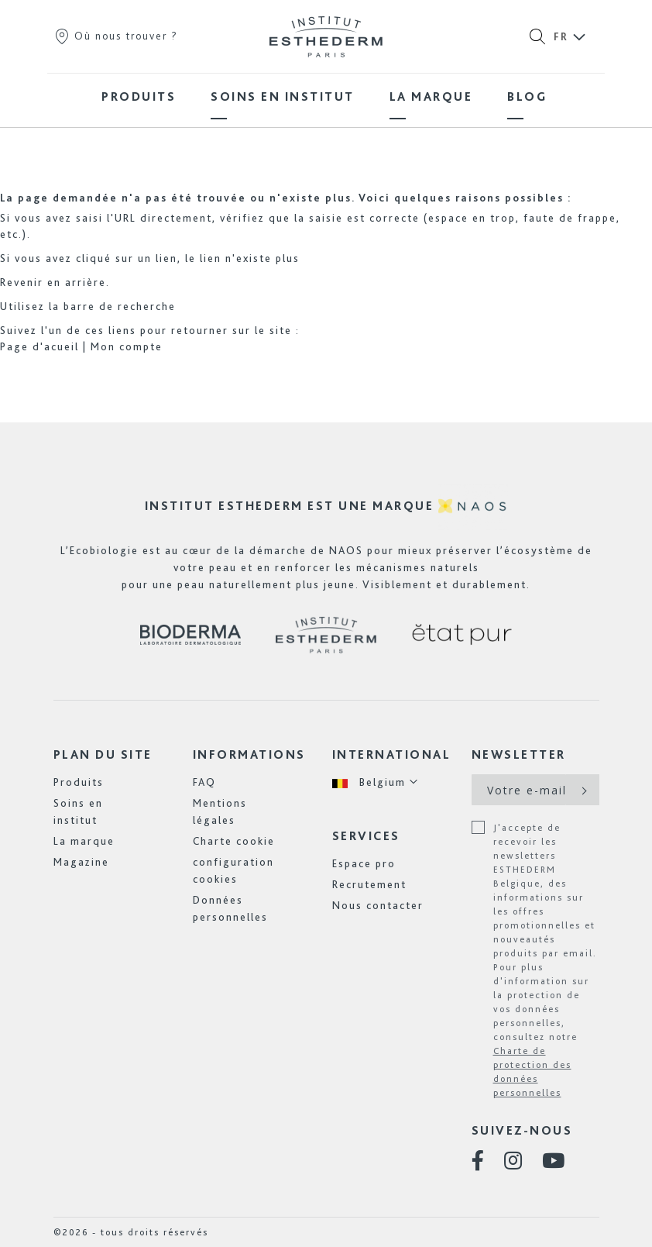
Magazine (81, 862)
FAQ (204, 782)
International (391, 754)
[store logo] (326, 36)
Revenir (21, 282)
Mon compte (127, 346)
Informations (249, 754)
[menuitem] (138, 96)
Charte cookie (234, 841)
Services (366, 835)
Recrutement (369, 884)
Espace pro (364, 863)
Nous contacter (378, 905)
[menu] (326, 96)
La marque (84, 841)
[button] (375, 782)
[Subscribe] (582, 789)
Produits (78, 782)
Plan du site (103, 754)
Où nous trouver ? (115, 35)
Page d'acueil (39, 346)
